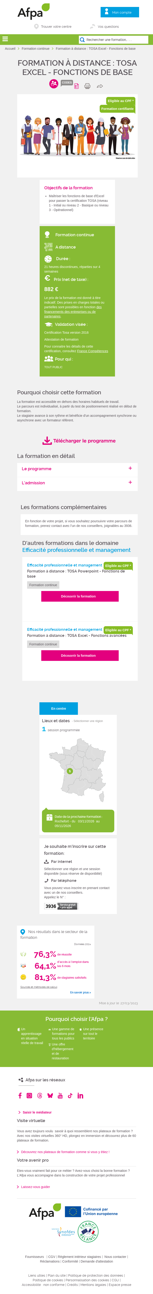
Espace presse (120, 1285)
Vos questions (108, 26)
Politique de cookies (48, 1280)
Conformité (70, 1261)
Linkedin (80, 1095)
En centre (58, 708)
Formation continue (36, 48)
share (100, 86)
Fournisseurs (34, 1257)
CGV (51, 1257)
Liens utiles (36, 1275)
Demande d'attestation (97, 1261)
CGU (115, 1280)
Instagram (29, 1095)
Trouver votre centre (56, 26)
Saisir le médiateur (37, 1112)
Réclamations (50, 1261)
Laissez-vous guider (35, 1187)
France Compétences (92, 351)
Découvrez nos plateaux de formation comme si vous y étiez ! (65, 1152)
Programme (77, 86)
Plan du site (57, 1275)
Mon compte (121, 12)
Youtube (60, 1095)
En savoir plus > (80, 992)
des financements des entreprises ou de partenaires (73, 311)
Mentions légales (93, 1285)
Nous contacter (115, 1257)
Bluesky (50, 1095)
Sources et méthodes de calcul (38, 987)
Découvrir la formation (78, 596)
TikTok (70, 1095)
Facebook (20, 1095)
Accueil (10, 48)
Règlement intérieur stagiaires (79, 1257)
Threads (40, 1095)
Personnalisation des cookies (87, 1280)
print (88, 86)
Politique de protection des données (95, 1275)
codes (67, 82)
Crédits (72, 1285)
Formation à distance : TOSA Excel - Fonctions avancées (77, 635)
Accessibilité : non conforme (43, 1285)
